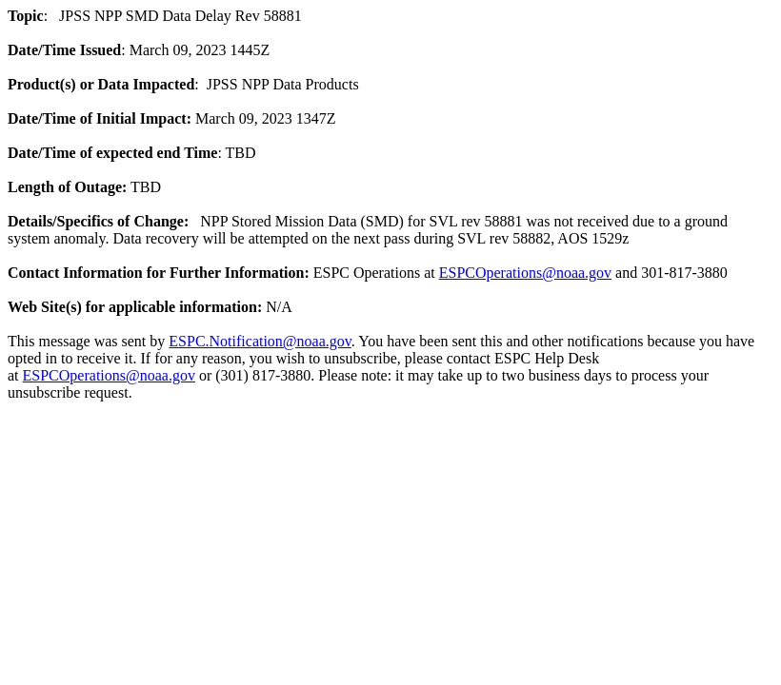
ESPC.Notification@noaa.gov (259, 341)
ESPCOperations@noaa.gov (525, 272)
